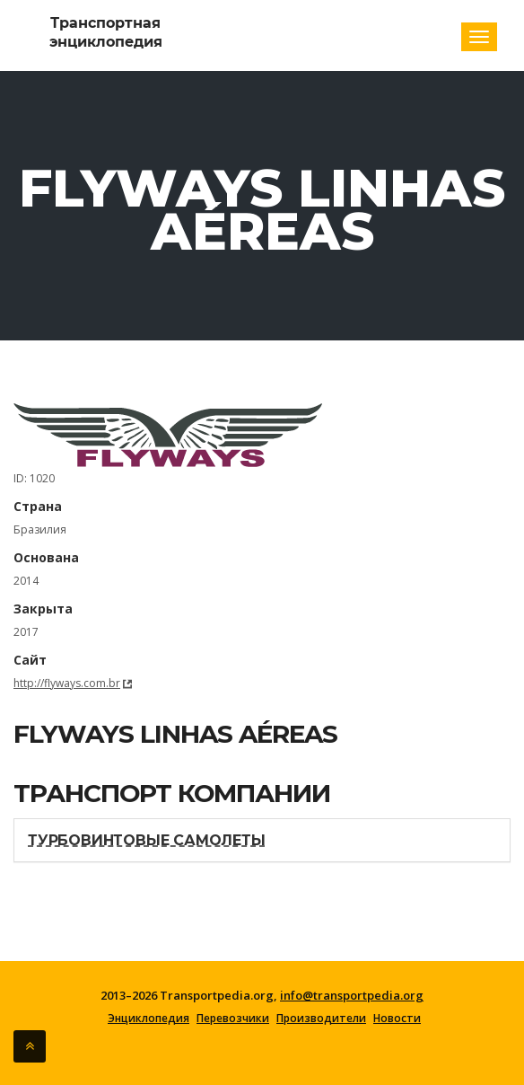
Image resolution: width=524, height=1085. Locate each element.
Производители (321, 1018)
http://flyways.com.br (66, 683)
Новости (397, 1018)
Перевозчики (232, 1018)
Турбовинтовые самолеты (147, 840)
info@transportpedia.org (352, 995)
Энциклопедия (148, 1018)
